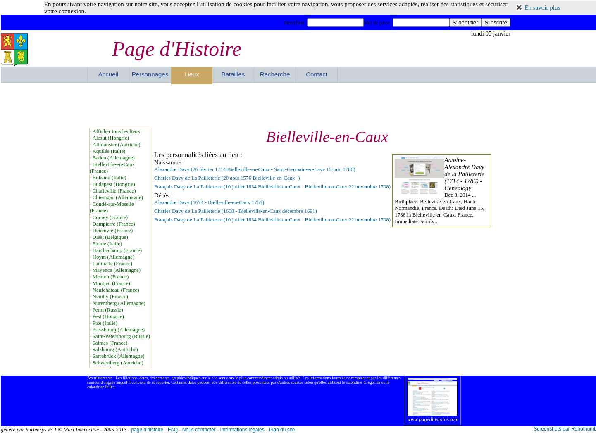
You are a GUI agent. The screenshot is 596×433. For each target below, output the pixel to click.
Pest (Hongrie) (108, 316)
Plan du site (282, 430)
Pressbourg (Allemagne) (119, 329)
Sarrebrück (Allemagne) (119, 356)
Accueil (108, 74)
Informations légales (242, 430)
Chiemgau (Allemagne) (118, 197)
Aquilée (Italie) (109, 151)
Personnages (150, 74)
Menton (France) (111, 277)
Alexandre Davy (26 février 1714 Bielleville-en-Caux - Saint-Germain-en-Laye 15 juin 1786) (254, 169)
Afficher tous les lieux (117, 131)
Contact (316, 74)
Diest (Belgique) (110, 237)
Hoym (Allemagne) (113, 257)
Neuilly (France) (110, 296)
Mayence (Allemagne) (117, 270)
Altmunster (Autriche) (117, 144)
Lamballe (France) (112, 263)
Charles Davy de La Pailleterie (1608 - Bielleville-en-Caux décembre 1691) (235, 211)
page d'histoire (147, 430)
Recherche (275, 74)
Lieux (191, 74)
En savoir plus (542, 7)
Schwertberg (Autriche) (118, 362)
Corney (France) (110, 217)
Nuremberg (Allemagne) (119, 303)
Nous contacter (199, 430)
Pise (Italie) (105, 323)
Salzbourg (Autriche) (115, 349)
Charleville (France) (114, 191)
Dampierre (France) (114, 224)
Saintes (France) (110, 343)
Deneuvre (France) (113, 230)
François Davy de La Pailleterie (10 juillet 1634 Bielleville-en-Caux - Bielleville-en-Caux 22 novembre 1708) (272, 186)
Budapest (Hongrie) (114, 184)
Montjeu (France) (111, 283)
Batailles (233, 74)
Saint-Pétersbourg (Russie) (121, 336)
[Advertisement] (298, 105)
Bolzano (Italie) (109, 177)
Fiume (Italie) (107, 243)
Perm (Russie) (108, 310)
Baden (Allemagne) (114, 158)
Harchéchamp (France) (117, 250)
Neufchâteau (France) (116, 290)
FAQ (173, 430)
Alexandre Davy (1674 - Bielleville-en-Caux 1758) (209, 202)
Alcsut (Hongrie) (111, 138)
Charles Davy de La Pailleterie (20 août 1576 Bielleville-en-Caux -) (227, 178)
